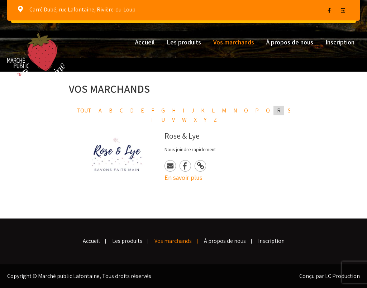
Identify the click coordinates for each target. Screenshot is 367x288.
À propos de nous (289, 42)
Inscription (339, 42)
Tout (84, 110)
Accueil (144, 42)
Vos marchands (233, 42)
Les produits (184, 42)
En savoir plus (183, 177)
